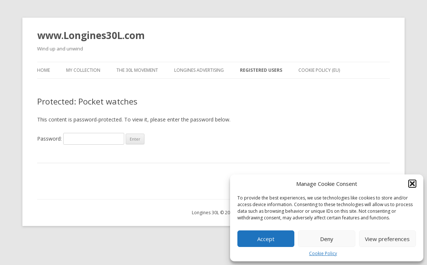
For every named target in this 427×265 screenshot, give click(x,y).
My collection (83, 70)
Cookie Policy (323, 253)
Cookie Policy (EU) (319, 70)
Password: (80, 138)
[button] (412, 183)
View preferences (387, 239)
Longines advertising (199, 70)
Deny (326, 239)
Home (43, 70)
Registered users (261, 70)
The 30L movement (137, 70)
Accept (265, 239)
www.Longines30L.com (91, 35)
